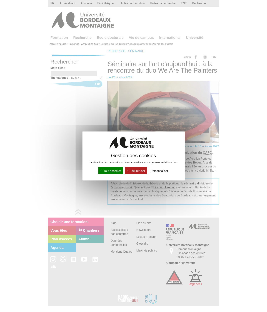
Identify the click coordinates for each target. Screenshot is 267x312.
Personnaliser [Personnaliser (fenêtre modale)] (159, 170)
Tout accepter (110, 170)
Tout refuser (135, 170)
